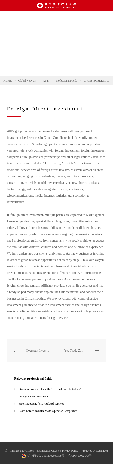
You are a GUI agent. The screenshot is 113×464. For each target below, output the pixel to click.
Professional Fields (66, 80)
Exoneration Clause (48, 450)
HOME (7, 80)
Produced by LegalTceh (95, 450)
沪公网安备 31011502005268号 (45, 455)
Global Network (27, 80)
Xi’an (46, 80)
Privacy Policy (70, 450)
